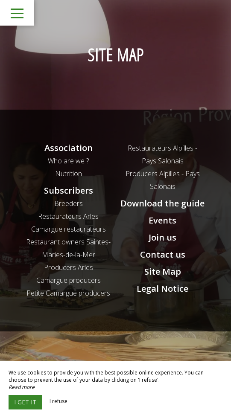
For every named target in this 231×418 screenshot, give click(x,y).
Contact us (162, 254)
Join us (162, 237)
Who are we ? (68, 160)
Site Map (162, 271)
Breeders (68, 203)
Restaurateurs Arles (68, 216)
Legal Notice (162, 288)
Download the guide (162, 203)
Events (162, 220)
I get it (25, 402)
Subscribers (68, 190)
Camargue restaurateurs (68, 229)
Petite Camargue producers (68, 293)
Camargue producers (68, 280)
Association (68, 148)
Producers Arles (68, 267)
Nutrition (68, 173)
